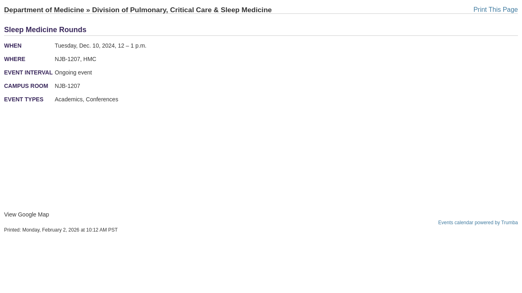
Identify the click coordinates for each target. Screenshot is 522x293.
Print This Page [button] (495, 9)
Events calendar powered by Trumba (478, 222)
